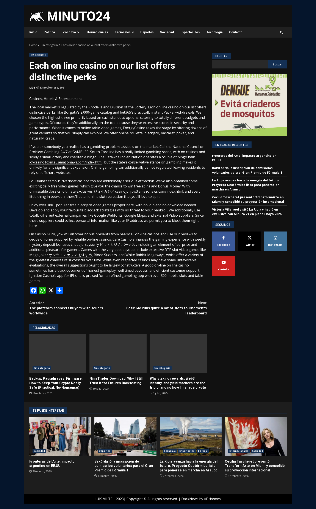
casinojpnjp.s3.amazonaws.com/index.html (149, 191)
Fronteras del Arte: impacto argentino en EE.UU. (60, 436)
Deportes (147, 32)
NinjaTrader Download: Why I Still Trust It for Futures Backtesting (117, 353)
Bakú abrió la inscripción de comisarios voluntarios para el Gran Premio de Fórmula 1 (125, 436)
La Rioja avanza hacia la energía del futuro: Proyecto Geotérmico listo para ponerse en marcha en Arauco (246, 184)
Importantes (186, 450)
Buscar (221, 56)
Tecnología (214, 32)
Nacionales (122, 32)
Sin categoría (39, 54)
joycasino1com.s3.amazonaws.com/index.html (65, 162)
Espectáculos (190, 32)
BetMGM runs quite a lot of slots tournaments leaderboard (162, 308)
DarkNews (189, 498)
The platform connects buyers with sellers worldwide (73, 308)
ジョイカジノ (104, 191)
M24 (32, 87)
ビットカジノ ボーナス (117, 244)
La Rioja (203, 450)
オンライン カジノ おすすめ (70, 254)
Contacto (235, 32)
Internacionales (97, 32)
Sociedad (167, 32)
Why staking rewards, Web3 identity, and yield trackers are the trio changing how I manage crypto (178, 353)
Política (49, 32)
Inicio (33, 32)
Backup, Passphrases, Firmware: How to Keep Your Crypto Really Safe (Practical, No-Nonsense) (57, 353)
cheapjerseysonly (85, 244)
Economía (68, 32)
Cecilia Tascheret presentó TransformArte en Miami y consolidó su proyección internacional (256, 436)
